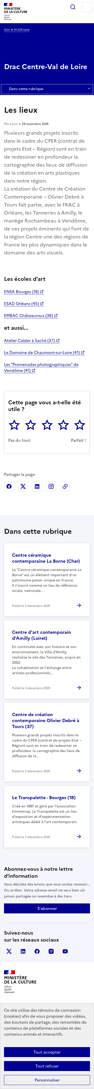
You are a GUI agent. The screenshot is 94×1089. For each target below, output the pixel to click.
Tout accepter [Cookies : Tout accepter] (47, 1052)
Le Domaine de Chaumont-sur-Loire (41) (42, 352)
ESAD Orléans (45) (21, 304)
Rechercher (73, 7)
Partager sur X (23, 486)
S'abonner (47, 908)
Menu (87, 7)
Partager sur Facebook (9, 486)
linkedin (23, 951)
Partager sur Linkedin (37, 486)
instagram (51, 951)
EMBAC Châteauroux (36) (28, 316)
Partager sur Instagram (51, 486)
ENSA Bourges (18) (21, 292)
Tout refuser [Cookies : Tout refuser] (47, 1066)
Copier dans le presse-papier (65, 486)
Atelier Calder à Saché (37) (29, 340)
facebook (37, 951)
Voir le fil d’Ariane (17, 29)
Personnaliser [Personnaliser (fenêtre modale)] (47, 1080)
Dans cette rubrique (47, 89)
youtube (65, 951)
